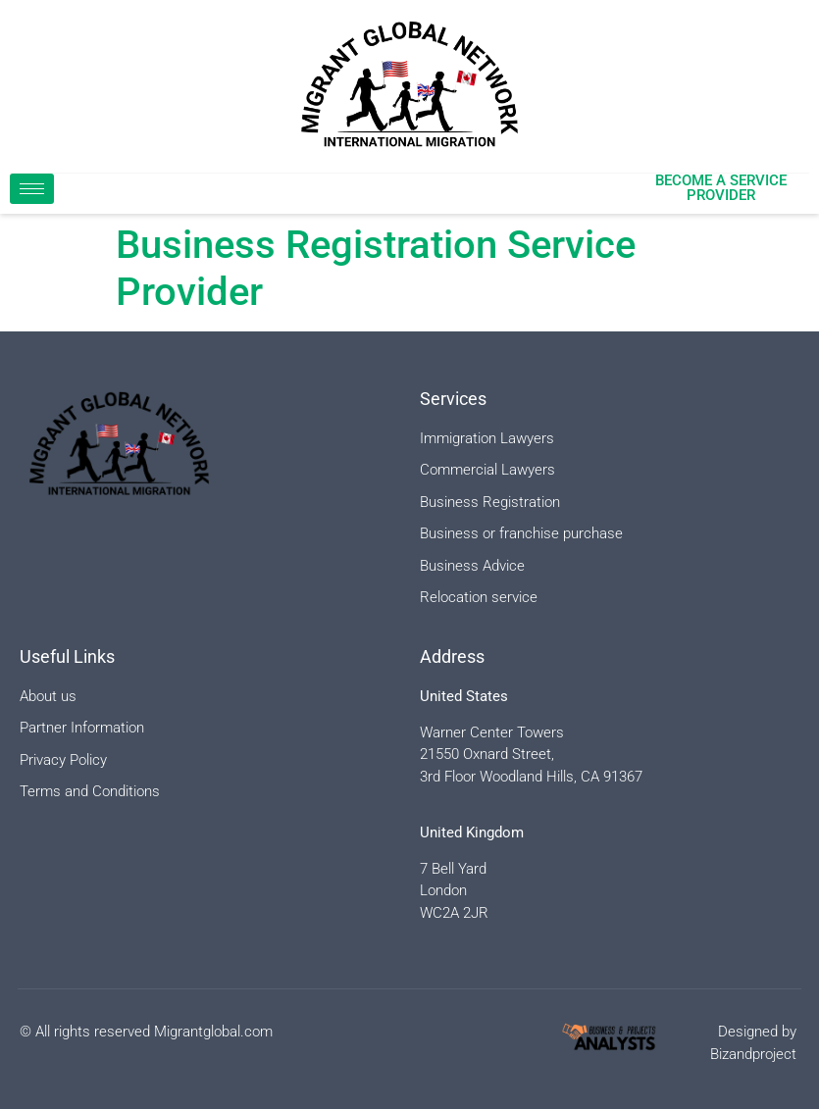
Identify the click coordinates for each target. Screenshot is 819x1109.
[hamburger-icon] (32, 189)
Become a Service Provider (721, 188)
